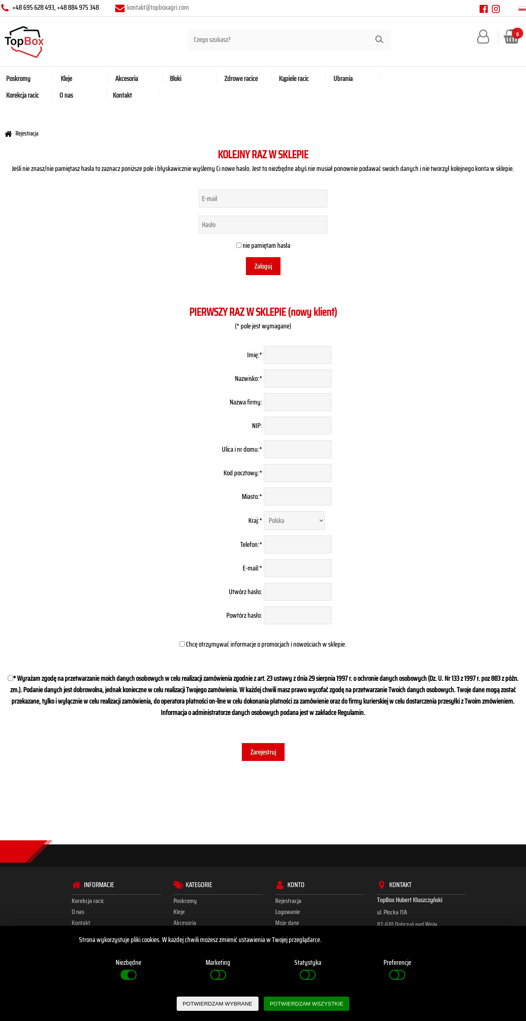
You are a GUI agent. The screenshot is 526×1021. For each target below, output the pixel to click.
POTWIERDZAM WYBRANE (217, 1004)
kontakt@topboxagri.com (158, 7)
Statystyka (307, 969)
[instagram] (496, 8)
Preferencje (397, 969)
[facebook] (484, 8)
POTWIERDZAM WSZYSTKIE (307, 1004)
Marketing (218, 969)
